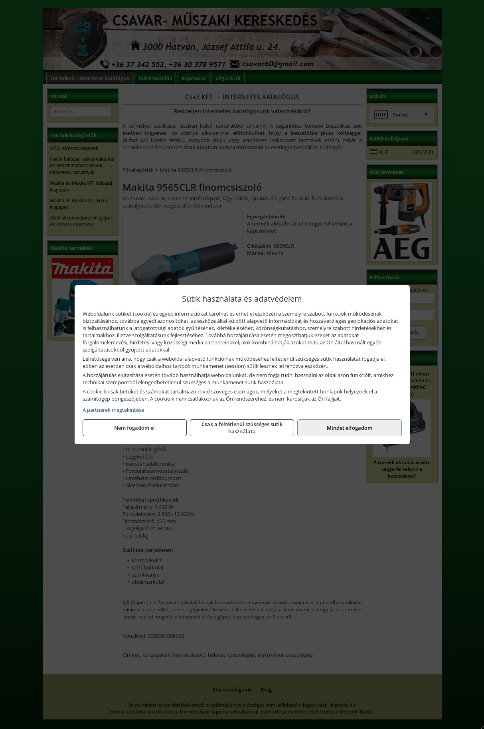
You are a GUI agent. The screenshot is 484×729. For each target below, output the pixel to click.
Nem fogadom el (134, 427)
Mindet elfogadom (349, 427)
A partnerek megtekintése (113, 409)
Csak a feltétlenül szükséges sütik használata (242, 428)
